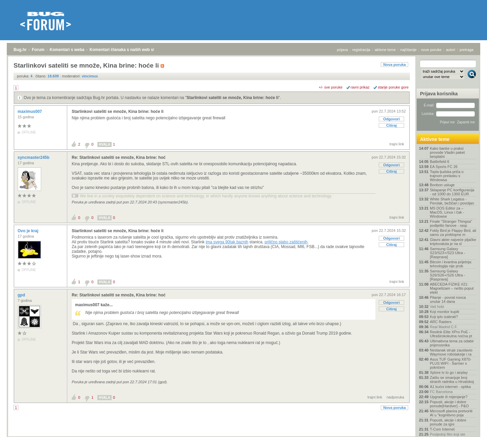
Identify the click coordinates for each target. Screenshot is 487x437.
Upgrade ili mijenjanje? (448, 397)
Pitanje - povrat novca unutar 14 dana (448, 299)
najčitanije (408, 50)
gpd (22, 295)
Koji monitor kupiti (444, 312)
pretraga (466, 50)
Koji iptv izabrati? (444, 317)
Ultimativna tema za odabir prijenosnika (452, 343)
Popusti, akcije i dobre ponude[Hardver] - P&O (449, 404)
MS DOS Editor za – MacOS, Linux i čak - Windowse (447, 212)
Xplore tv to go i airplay (449, 372)
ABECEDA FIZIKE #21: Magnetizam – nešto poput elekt (452, 288)
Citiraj (391, 125)
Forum (38, 49)
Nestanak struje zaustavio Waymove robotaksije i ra (451, 352)
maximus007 (30, 111)
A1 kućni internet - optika (450, 387)
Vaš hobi (437, 307)
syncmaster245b (34, 157)
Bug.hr (20, 49)
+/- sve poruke (331, 87)
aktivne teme (385, 50)
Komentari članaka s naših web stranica (128, 49)
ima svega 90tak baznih (227, 242)
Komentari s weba (67, 49)
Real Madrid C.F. (444, 327)
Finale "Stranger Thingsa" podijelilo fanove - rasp (451, 223)
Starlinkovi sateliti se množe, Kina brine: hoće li (232, 97)
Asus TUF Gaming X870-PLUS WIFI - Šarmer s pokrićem (450, 363)
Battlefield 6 (439, 162)
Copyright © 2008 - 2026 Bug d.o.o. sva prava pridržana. (243, 435)
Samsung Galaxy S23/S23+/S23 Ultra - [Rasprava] (447, 253)
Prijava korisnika (439, 93)
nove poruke (431, 50)
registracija (361, 50)
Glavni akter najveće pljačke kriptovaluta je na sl (453, 242)
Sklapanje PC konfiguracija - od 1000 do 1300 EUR (452, 192)
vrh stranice (468, 427)
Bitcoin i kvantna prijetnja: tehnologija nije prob (451, 264)
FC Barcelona (441, 392)
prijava (342, 50)
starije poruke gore (393, 87)
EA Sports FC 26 (444, 167)
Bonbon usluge (442, 185)
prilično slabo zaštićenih (285, 242)
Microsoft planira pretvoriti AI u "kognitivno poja (451, 413)
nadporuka (395, 397)
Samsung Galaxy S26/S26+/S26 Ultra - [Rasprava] (447, 275)
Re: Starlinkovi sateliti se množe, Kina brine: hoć (118, 157)
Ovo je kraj (29, 230)
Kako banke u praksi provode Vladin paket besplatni (447, 152)
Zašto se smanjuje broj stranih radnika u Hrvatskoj (452, 379)
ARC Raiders (440, 322)
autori (451, 50)
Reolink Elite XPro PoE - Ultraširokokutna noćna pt (451, 334)
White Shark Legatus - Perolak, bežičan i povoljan (452, 201)
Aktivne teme (434, 139)
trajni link (397, 144)
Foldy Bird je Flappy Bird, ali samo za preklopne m (453, 232)
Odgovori (391, 119)
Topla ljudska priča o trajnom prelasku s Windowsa (447, 176)
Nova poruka (394, 65)
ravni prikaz (360, 87)
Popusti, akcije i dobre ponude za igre (448, 422)
